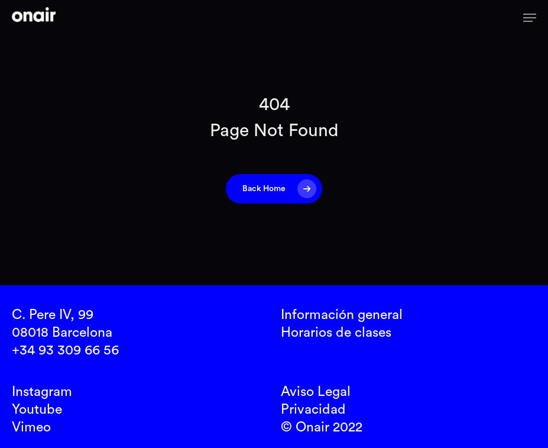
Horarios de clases (336, 332)
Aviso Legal (316, 391)
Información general (342, 314)
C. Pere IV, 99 (52, 314)
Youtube (37, 409)
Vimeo (31, 427)
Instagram (42, 391)
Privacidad (313, 409)
